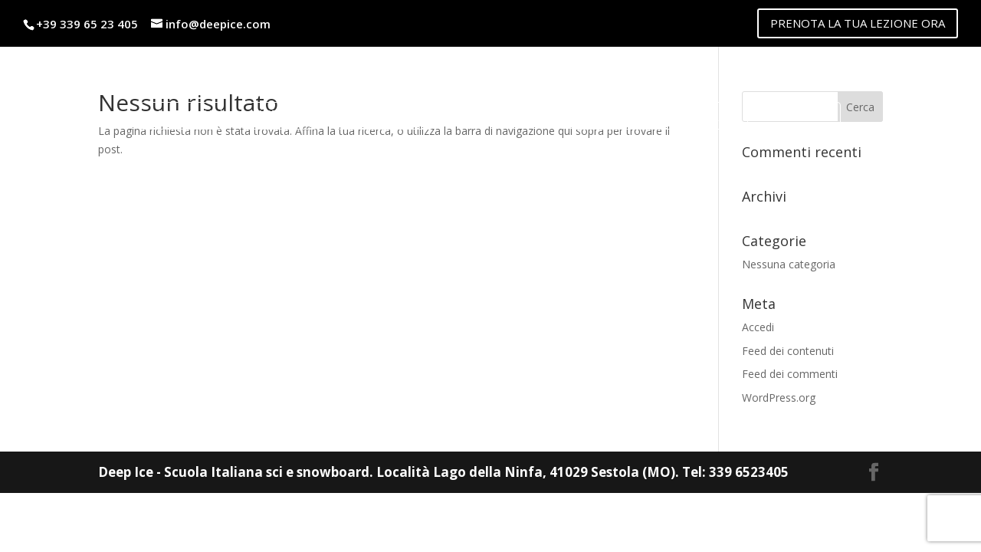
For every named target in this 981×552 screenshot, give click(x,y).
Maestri (186, 110)
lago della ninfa (643, 110)
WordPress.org (778, 397)
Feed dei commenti (790, 373)
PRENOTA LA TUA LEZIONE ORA (857, 23)
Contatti (788, 110)
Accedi (758, 327)
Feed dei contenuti (788, 350)
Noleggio (390, 110)
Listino (284, 110)
